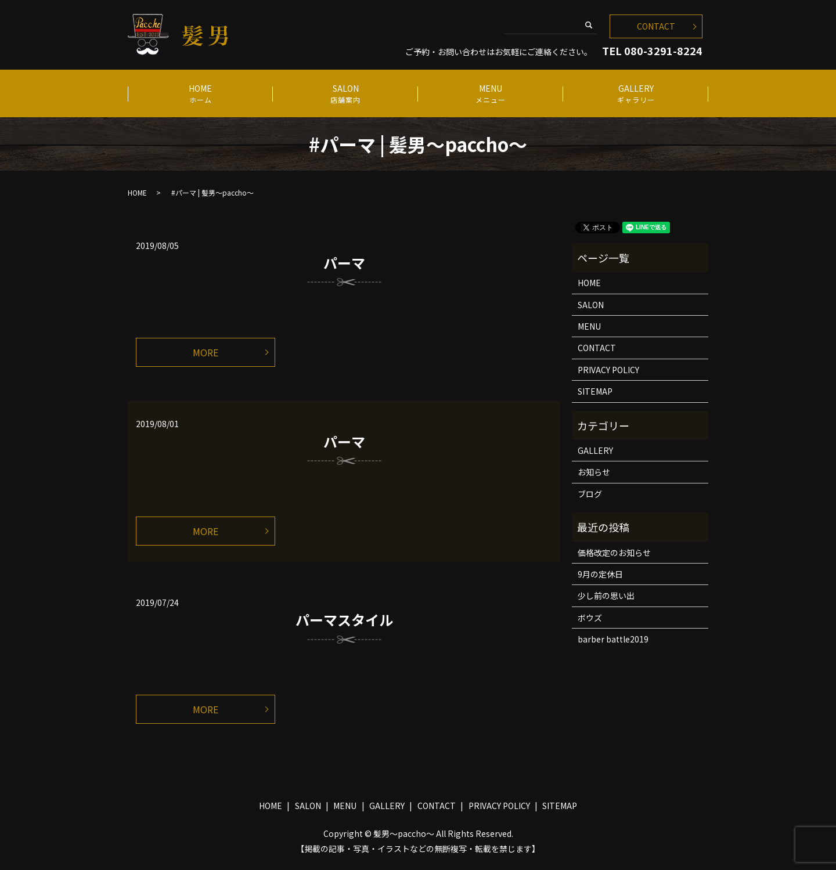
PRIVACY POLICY (608, 370)
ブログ (590, 494)
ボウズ (590, 617)
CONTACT (656, 26)
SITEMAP (595, 391)
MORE (205, 352)
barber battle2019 (613, 639)
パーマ (344, 262)
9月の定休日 (600, 574)
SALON (345, 93)
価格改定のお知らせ (614, 552)
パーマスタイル (344, 619)
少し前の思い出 (606, 595)
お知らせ (594, 472)
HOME (200, 93)
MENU (490, 93)
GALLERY (635, 93)
